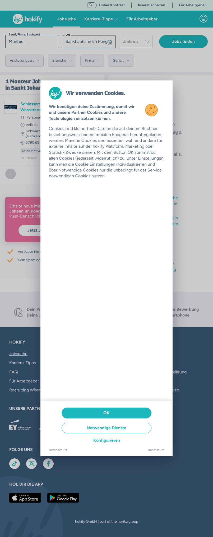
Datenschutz (58, 450)
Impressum (156, 450)
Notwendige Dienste (106, 427)
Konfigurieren (106, 440)
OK (106, 412)
